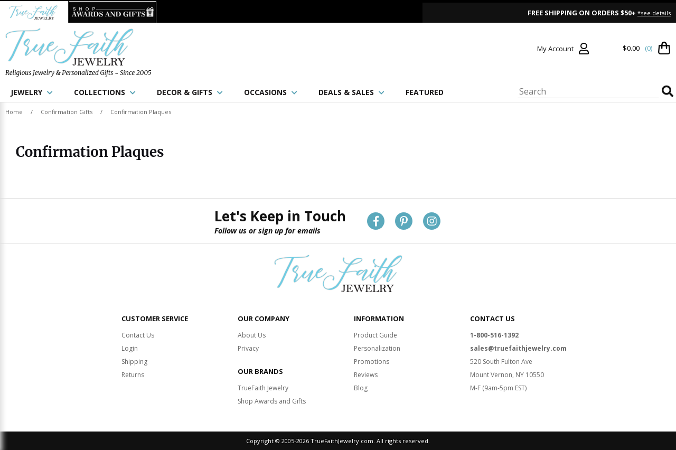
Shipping (134, 361)
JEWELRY (32, 92)
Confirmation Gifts (66, 112)
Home (14, 112)
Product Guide (375, 335)
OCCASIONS (270, 92)
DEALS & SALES (351, 92)
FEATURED (425, 92)
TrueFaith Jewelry (263, 387)
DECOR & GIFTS (190, 92)
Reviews (366, 374)
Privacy (248, 348)
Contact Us (137, 335)
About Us (252, 335)
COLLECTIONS (105, 92)
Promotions (371, 361)
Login (129, 348)
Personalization (377, 348)
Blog (361, 387)
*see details (654, 13)
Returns (132, 374)
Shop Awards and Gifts (272, 401)
